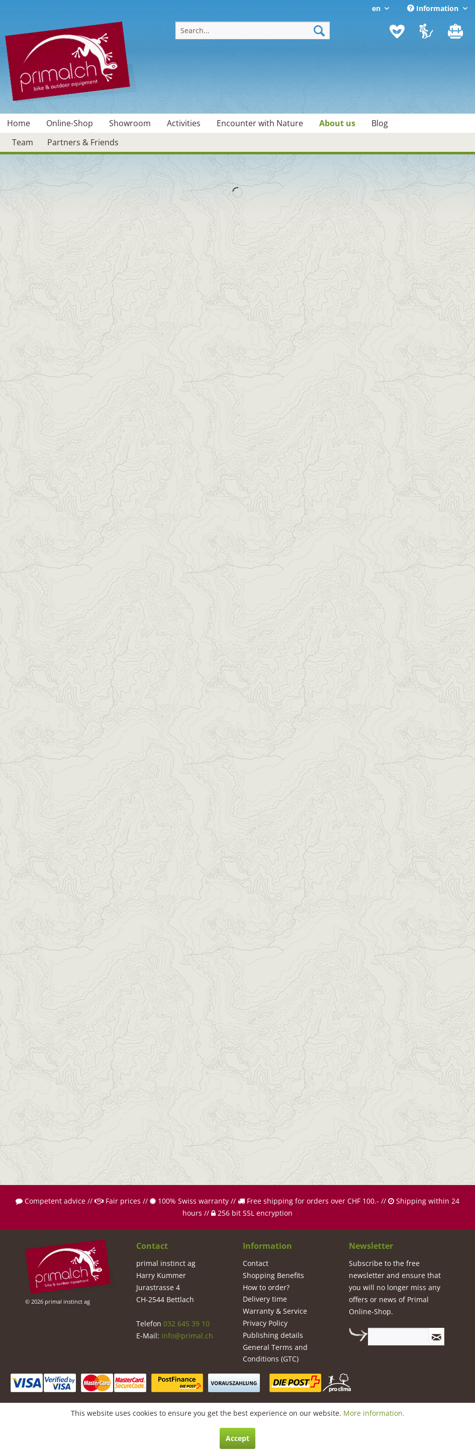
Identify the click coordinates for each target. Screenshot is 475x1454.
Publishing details (273, 1335)
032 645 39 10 (186, 1323)
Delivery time (265, 1299)
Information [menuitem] (433, 8)
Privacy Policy (265, 1323)
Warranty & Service (275, 1311)
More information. (374, 1413)
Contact (255, 1263)
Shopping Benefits (273, 1275)
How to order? (266, 1287)
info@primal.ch (187, 1335)
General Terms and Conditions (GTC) (275, 1353)
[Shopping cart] (456, 32)
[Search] (319, 30)
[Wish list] (397, 32)
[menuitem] (252, 30)
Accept (237, 1438)
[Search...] (252, 30)
